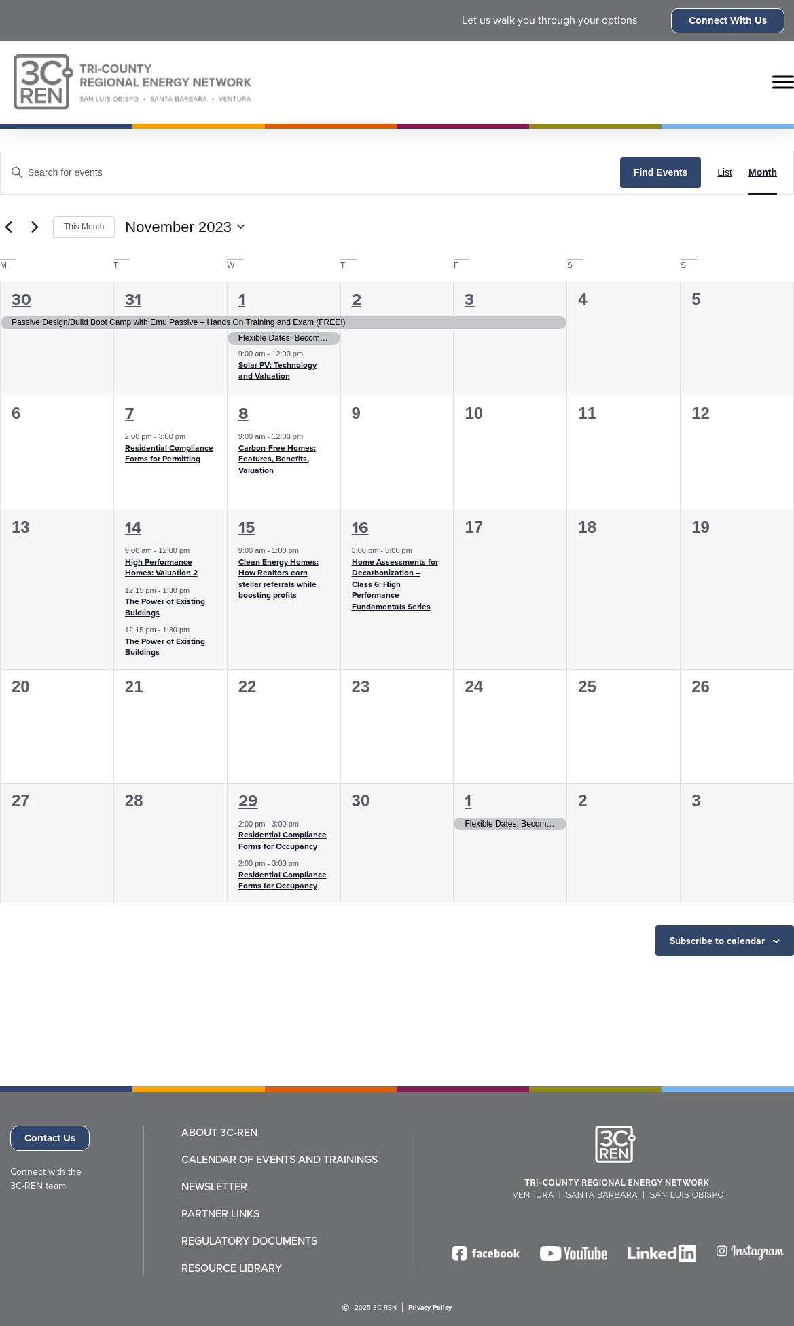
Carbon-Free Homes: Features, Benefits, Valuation (277, 459)
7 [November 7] (129, 413)
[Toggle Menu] (783, 81)
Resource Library (231, 1268)
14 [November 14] (133, 527)
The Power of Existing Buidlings (165, 607)
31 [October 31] (133, 299)
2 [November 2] (356, 299)
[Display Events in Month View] (762, 172)
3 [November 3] (469, 299)
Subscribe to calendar (717, 941)
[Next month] (34, 227)
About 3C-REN (219, 1132)
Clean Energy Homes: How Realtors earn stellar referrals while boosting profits (278, 579)
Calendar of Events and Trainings (279, 1160)
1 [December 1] (468, 801)
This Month (84, 226)
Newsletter (214, 1187)
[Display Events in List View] (724, 172)
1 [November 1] (241, 299)
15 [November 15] (246, 527)
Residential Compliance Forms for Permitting (169, 454)
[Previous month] (8, 227)
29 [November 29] (248, 801)
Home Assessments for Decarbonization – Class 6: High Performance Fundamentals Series (395, 584)
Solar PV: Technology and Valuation (277, 371)
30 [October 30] (21, 299)
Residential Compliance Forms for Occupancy (282, 840)
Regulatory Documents (249, 1241)
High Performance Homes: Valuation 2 (161, 568)
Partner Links (220, 1214)
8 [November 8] (243, 413)
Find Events (660, 172)
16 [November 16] (360, 527)
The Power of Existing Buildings (165, 647)
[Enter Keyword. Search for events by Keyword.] (310, 172)
